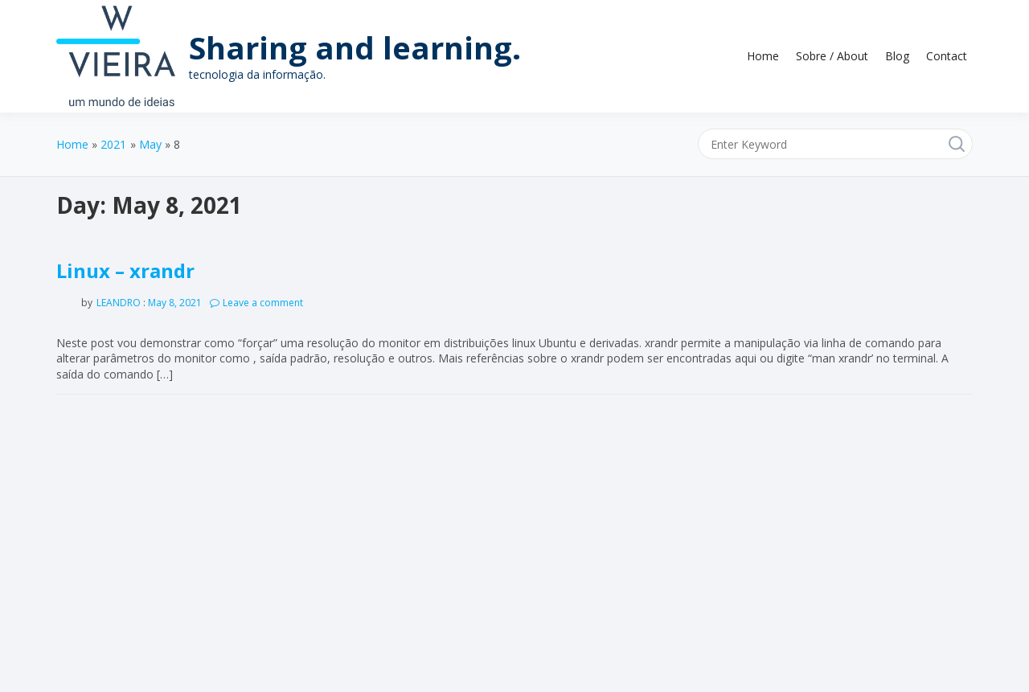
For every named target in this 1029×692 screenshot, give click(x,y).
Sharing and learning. (355, 47)
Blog (897, 55)
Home (763, 55)
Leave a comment (263, 302)
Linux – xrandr (125, 270)
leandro (118, 302)
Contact (946, 55)
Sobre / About (832, 55)
